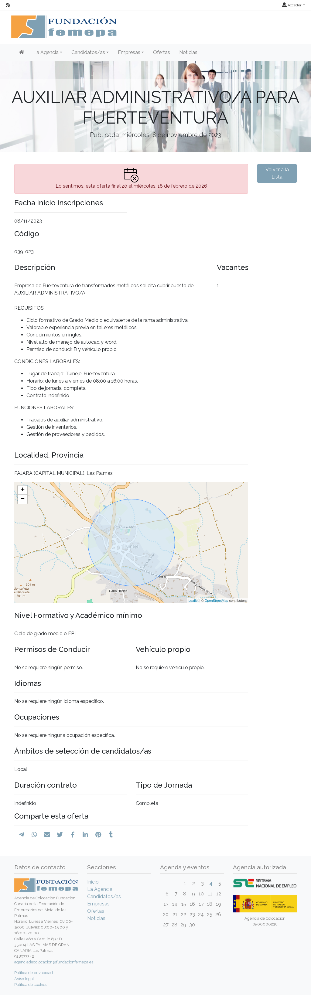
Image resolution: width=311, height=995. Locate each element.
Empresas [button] (129, 52)
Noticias (188, 52)
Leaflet (194, 600)
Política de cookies (30, 984)
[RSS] (8, 5)
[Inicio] (21, 52)
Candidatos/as (104, 896)
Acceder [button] (292, 5)
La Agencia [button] (46, 52)
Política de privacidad (33, 972)
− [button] (23, 499)
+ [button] (23, 490)
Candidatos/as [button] (88, 52)
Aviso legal (24, 978)
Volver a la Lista (277, 173)
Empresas (98, 904)
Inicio (93, 882)
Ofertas (161, 52)
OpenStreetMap (216, 600)
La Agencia (99, 889)
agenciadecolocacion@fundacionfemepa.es (53, 962)
